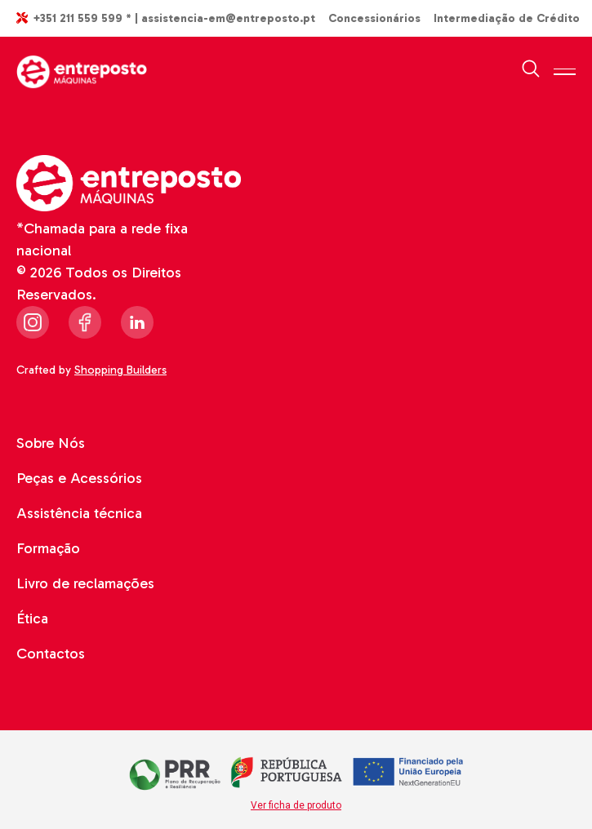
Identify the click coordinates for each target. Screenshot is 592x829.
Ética (32, 618)
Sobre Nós (50, 443)
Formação (48, 548)
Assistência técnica (79, 513)
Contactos (50, 654)
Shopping (122, 370)
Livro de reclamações (85, 583)
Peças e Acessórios (79, 478)
